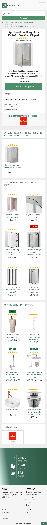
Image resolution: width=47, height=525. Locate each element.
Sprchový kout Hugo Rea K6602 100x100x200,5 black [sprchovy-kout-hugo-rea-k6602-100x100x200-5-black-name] (34, 252)
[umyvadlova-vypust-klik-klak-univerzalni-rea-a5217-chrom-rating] (34, 390)
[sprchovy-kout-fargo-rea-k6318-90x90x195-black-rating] (12, 230)
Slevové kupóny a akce (33, 492)
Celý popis (23, 78)
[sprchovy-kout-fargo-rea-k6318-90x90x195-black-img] (12, 239)
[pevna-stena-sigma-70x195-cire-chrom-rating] (12, 195)
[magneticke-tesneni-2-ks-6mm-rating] (34, 195)
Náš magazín (6, 512)
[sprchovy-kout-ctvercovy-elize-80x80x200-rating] (34, 267)
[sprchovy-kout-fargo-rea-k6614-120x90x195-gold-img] (12, 154)
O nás (27, 512)
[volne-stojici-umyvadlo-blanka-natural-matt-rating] (12, 315)
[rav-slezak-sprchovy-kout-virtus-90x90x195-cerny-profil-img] (12, 277)
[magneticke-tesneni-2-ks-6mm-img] (34, 204)
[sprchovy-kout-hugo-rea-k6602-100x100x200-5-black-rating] (34, 230)
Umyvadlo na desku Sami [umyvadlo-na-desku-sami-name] (12, 411)
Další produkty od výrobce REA (18, 305)
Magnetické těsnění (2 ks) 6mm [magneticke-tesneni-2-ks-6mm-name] (34, 216)
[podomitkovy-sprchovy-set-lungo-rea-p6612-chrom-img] (12, 361)
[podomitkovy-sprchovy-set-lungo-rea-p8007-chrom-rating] (34, 352)
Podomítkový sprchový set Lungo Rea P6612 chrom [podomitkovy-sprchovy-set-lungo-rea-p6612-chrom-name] (12, 374)
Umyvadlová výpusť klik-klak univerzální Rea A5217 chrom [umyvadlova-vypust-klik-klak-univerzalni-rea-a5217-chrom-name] (34, 412)
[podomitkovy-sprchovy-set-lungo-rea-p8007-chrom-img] (34, 361)
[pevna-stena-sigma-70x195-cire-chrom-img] (12, 204)
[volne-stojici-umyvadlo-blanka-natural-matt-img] (12, 324)
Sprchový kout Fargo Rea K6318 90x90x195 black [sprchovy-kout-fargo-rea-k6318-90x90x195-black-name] (12, 252)
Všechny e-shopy (31, 500)
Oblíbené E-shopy (12, 427)
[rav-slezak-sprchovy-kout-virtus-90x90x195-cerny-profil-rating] (12, 267)
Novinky (28, 502)
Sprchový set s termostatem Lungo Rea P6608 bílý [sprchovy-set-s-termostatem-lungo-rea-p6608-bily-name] (34, 337)
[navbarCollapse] (42, 4)
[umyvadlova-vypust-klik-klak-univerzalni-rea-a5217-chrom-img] (34, 399)
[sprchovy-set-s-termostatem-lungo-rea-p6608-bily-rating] (34, 315)
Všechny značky (30, 497)
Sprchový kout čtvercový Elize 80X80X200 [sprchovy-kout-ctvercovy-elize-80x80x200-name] (34, 289)
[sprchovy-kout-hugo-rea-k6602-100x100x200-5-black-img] (34, 239)
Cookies (28, 515)
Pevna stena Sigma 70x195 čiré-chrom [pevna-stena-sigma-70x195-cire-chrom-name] (12, 216)
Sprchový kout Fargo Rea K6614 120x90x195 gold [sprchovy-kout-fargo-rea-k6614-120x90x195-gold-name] (12, 167)
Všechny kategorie (31, 495)
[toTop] (44, 523)
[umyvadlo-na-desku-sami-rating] (12, 390)
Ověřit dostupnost (23, 86)
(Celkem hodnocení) (23, 41)
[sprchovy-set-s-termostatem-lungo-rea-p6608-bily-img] (34, 324)
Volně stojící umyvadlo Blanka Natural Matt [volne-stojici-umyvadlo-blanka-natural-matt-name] (12, 336)
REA (12, 107)
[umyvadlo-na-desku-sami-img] (12, 399)
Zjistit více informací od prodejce (23, 120)
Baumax (15, 109)
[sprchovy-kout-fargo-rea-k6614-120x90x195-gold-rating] (12, 145)
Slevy (27, 505)
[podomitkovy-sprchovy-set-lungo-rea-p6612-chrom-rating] (12, 352)
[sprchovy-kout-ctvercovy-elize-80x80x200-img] (34, 277)
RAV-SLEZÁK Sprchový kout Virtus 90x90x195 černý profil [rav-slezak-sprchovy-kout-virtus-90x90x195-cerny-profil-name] (12, 289)
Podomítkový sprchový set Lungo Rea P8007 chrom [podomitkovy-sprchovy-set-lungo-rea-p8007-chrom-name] (34, 374)
